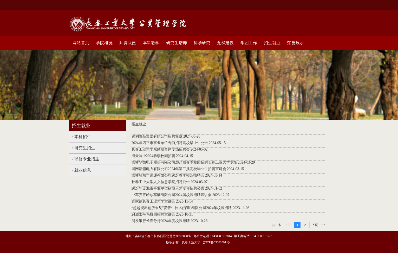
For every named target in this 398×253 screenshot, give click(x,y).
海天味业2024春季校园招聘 (153, 156)
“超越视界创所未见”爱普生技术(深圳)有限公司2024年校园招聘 (182, 208)
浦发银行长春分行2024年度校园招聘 (161, 221)
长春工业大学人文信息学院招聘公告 (161, 182)
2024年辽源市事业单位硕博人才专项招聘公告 (168, 188)
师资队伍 (127, 43)
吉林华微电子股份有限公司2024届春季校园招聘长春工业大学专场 (184, 162)
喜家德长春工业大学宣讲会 (153, 201)
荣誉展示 (295, 43)
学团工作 (248, 43)
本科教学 (151, 43)
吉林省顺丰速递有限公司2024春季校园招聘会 (168, 175)
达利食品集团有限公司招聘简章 (157, 136)
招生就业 (272, 43)
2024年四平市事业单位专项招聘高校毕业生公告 (170, 143)
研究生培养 (176, 43)
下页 (315, 225)
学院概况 (104, 43)
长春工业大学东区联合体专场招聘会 (161, 149)
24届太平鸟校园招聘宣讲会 (153, 214)
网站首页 (81, 43)
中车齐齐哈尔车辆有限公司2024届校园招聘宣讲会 (172, 195)
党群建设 (225, 43)
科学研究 (202, 43)
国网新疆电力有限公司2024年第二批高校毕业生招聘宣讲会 (179, 169)
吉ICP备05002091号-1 (217, 242)
